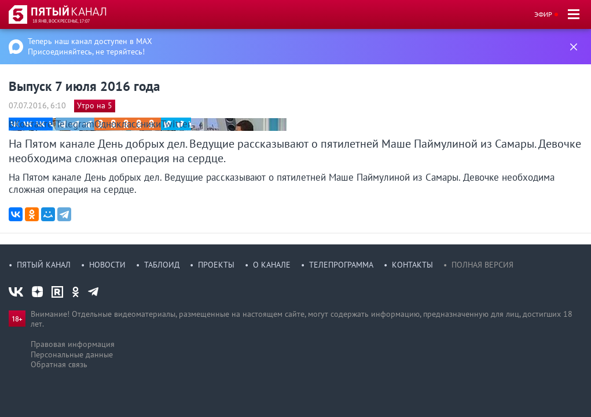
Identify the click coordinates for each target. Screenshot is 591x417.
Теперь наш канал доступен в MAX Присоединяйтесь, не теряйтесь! (90, 46)
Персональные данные (72, 354)
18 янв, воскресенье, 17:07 (61, 21)
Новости (107, 264)
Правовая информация (73, 344)
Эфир (543, 14)
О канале (272, 264)
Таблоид (161, 264)
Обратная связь (59, 364)
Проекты (216, 264)
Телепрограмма (341, 264)
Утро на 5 (94, 105)
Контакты (412, 264)
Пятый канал (44, 264)
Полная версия (482, 264)
